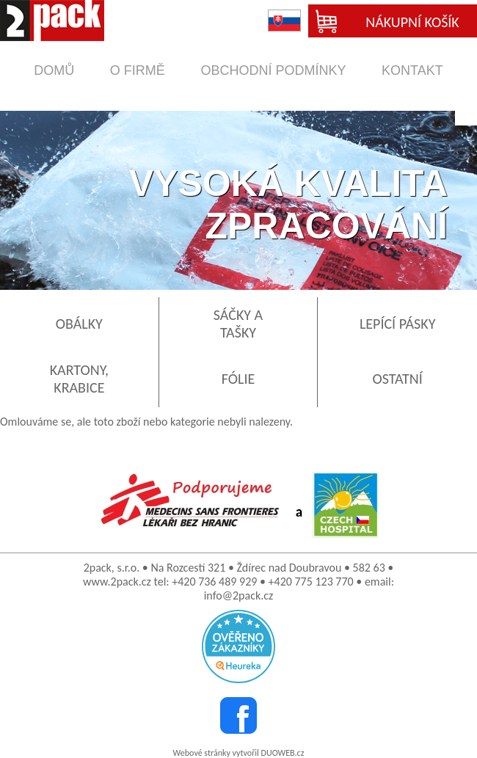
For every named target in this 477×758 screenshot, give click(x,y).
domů (54, 70)
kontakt (412, 70)
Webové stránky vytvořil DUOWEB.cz (239, 753)
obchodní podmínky (273, 70)
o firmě (137, 70)
